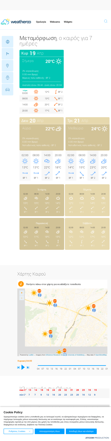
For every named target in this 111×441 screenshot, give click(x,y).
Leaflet (31, 355)
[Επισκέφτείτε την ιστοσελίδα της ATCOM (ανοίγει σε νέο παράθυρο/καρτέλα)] (97, 438)
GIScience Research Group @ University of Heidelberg (65, 355)
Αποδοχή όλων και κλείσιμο (81, 431)
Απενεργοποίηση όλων (49, 431)
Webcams (55, 21)
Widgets (68, 21)
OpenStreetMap (101, 355)
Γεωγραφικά (7, 41)
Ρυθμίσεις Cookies (17, 431)
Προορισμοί (7, 65)
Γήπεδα (7, 53)
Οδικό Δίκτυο (7, 89)
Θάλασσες (7, 77)
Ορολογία (41, 21)
